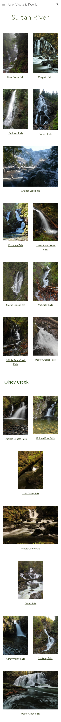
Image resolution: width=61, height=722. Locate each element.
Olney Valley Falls (15, 658)
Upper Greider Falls (45, 359)
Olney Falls (30, 603)
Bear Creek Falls (15, 77)
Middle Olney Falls (30, 548)
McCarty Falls (45, 305)
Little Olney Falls (30, 493)
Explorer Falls (15, 133)
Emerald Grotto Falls (16, 439)
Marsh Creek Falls (15, 305)
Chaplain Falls (45, 77)
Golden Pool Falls (45, 438)
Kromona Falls (15, 245)
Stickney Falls (45, 658)
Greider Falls (45, 134)
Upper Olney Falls (30, 713)
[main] (30, 17)
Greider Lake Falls (30, 190)
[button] (4, 4)
